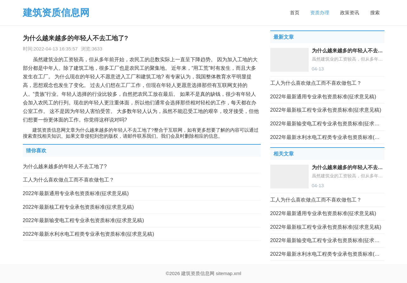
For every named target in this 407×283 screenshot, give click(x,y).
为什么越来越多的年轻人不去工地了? (65, 166)
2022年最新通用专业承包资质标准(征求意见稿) (76, 193)
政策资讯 (349, 12)
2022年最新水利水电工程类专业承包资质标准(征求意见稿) (88, 234)
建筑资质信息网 (56, 12)
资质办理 (319, 12)
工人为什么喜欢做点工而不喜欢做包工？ (68, 179)
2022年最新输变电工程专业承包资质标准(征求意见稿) (83, 220)
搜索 (375, 12)
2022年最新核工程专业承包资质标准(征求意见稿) (78, 207)
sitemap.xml (228, 273)
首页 (294, 12)
